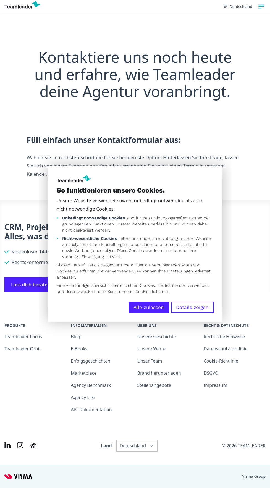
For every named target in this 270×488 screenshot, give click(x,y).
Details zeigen (192, 307)
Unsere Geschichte (156, 337)
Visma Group (254, 476)
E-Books (79, 349)
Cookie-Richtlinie (151, 291)
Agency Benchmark (91, 385)
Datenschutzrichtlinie (226, 349)
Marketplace (83, 373)
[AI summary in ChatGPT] (33, 445)
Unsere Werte (151, 349)
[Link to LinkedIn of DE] (7, 445)
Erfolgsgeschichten (90, 361)
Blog (75, 337)
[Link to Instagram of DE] (20, 445)
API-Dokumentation (91, 409)
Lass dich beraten (34, 284)
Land (106, 446)
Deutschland (238, 6)
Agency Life (83, 397)
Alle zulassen (148, 307)
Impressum (215, 385)
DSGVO (211, 373)
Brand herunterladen (159, 373)
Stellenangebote (154, 385)
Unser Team (149, 361)
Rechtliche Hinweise (224, 337)
